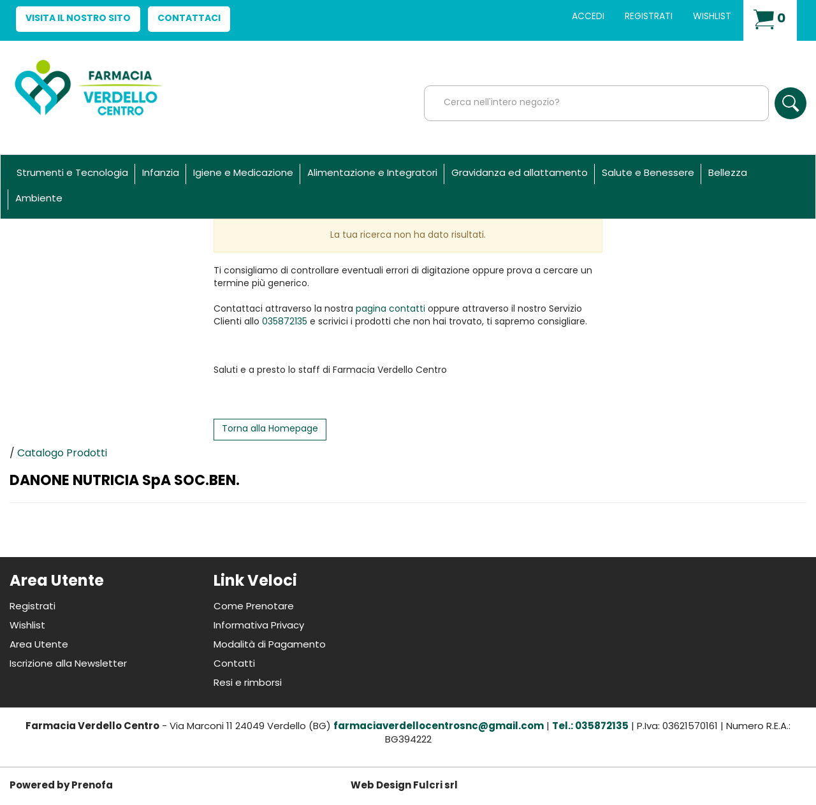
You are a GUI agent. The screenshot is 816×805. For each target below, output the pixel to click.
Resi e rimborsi (248, 683)
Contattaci (189, 19)
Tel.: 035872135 (590, 727)
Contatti (234, 664)
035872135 (284, 322)
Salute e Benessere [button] (648, 173)
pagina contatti (390, 309)
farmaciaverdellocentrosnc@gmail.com (438, 727)
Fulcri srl (435, 786)
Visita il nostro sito (78, 19)
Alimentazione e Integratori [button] (372, 173)
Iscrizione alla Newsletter (68, 664)
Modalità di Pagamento (270, 645)
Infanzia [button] (160, 173)
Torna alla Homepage (270, 429)
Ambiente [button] (38, 199)
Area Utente (39, 645)
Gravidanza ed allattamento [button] (519, 173)
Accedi (588, 17)
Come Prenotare (254, 607)
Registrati (649, 17)
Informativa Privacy (259, 626)
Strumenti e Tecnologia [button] (72, 173)
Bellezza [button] (727, 173)
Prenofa (92, 786)
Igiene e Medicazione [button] (243, 173)
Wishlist (712, 17)
